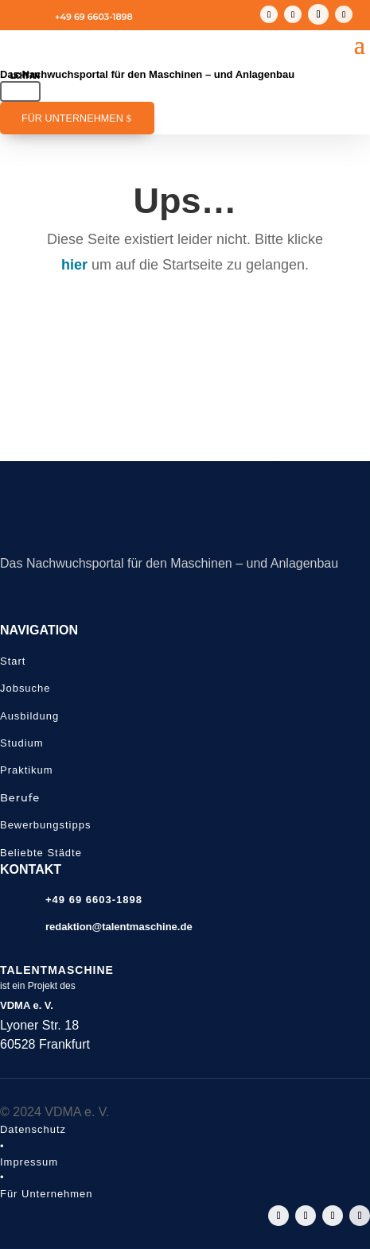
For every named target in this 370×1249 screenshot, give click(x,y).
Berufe (20, 797)
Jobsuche (25, 688)
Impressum (29, 1162)
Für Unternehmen (72, 118)
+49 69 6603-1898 (94, 16)
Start (12, 661)
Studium (22, 743)
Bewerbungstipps (45, 825)
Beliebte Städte (41, 853)
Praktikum (26, 770)
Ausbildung (29, 716)
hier (74, 265)
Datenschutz (33, 1129)
